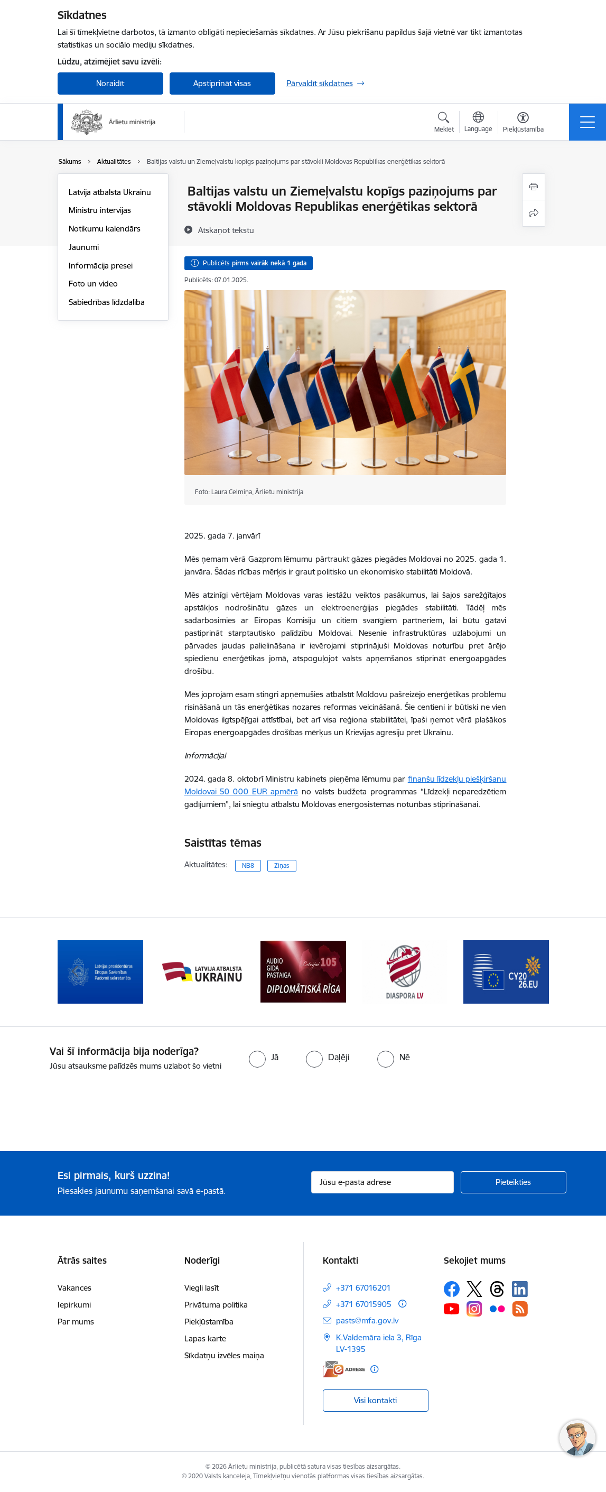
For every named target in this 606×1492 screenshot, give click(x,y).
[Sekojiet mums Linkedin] (520, 1289)
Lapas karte (205, 1338)
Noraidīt (110, 83)
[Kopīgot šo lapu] (534, 213)
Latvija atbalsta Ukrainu (110, 192)
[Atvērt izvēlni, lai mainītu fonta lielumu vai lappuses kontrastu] (523, 123)
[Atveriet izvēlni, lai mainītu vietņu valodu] (478, 123)
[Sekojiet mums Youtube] (452, 1308)
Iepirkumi (74, 1305)
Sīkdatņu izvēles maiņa (224, 1355)
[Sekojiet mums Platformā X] (474, 1289)
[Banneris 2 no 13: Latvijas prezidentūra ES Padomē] (202, 971)
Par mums (76, 1322)
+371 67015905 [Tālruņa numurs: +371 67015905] (363, 1304)
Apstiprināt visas (222, 83)
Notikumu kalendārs (105, 229)
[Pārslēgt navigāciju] (587, 122)
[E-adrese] (344, 1369)
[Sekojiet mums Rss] (520, 1309)
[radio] (263, 1057)
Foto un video (93, 284)
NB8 (248, 865)
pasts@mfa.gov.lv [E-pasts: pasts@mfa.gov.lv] (367, 1320)
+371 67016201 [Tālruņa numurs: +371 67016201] (363, 1288)
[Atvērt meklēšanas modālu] (444, 123)
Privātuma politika (216, 1305)
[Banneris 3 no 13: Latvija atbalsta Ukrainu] (303, 971)
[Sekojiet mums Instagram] (474, 1309)
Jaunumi (84, 247)
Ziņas (282, 865)
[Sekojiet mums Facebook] (452, 1289)
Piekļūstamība (209, 1322)
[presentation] (88, 1112)
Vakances (74, 1288)
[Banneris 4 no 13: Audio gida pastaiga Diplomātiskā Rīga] (404, 971)
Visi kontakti (375, 1400)
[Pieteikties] (513, 1182)
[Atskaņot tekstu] (226, 230)
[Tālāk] (531, 972)
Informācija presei (101, 266)
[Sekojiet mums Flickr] (497, 1308)
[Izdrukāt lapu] (534, 187)
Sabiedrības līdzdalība (107, 302)
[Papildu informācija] (402, 1304)
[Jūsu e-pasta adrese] (382, 1182)
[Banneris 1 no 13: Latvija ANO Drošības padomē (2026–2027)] (100, 971)
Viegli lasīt (201, 1288)
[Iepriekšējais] (75, 972)
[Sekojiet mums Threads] (497, 1289)
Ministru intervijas (100, 210)
